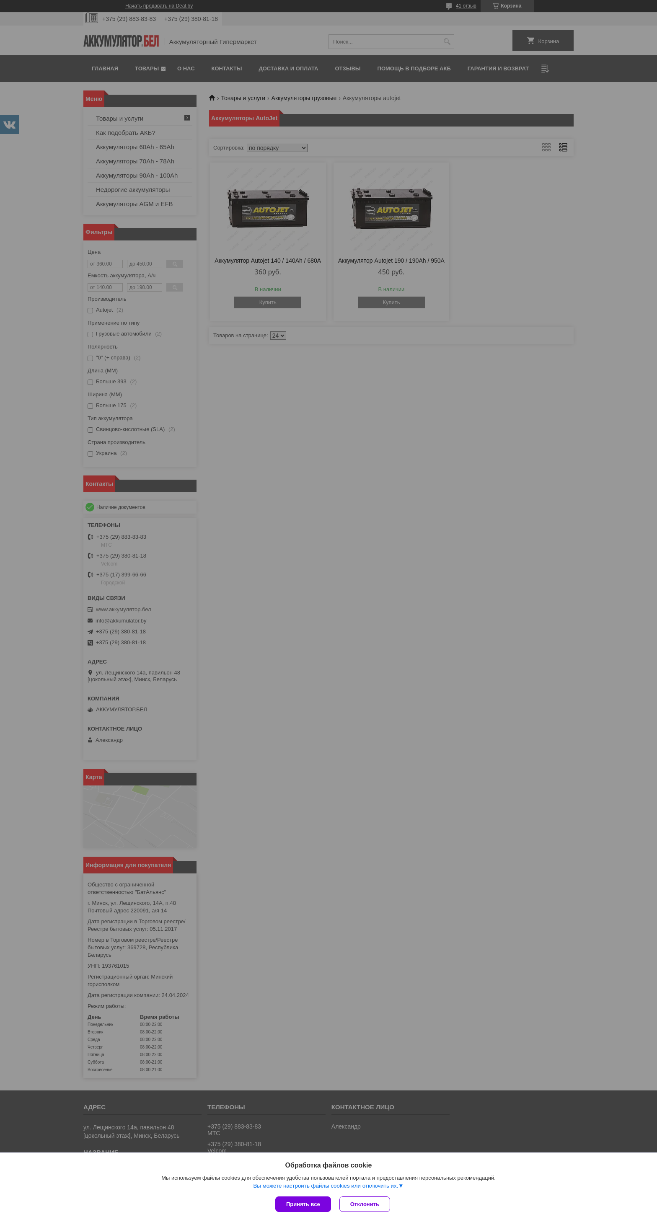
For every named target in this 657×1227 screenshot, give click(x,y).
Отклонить (364, 1204)
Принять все (303, 1204)
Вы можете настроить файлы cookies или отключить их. (325, 1186)
